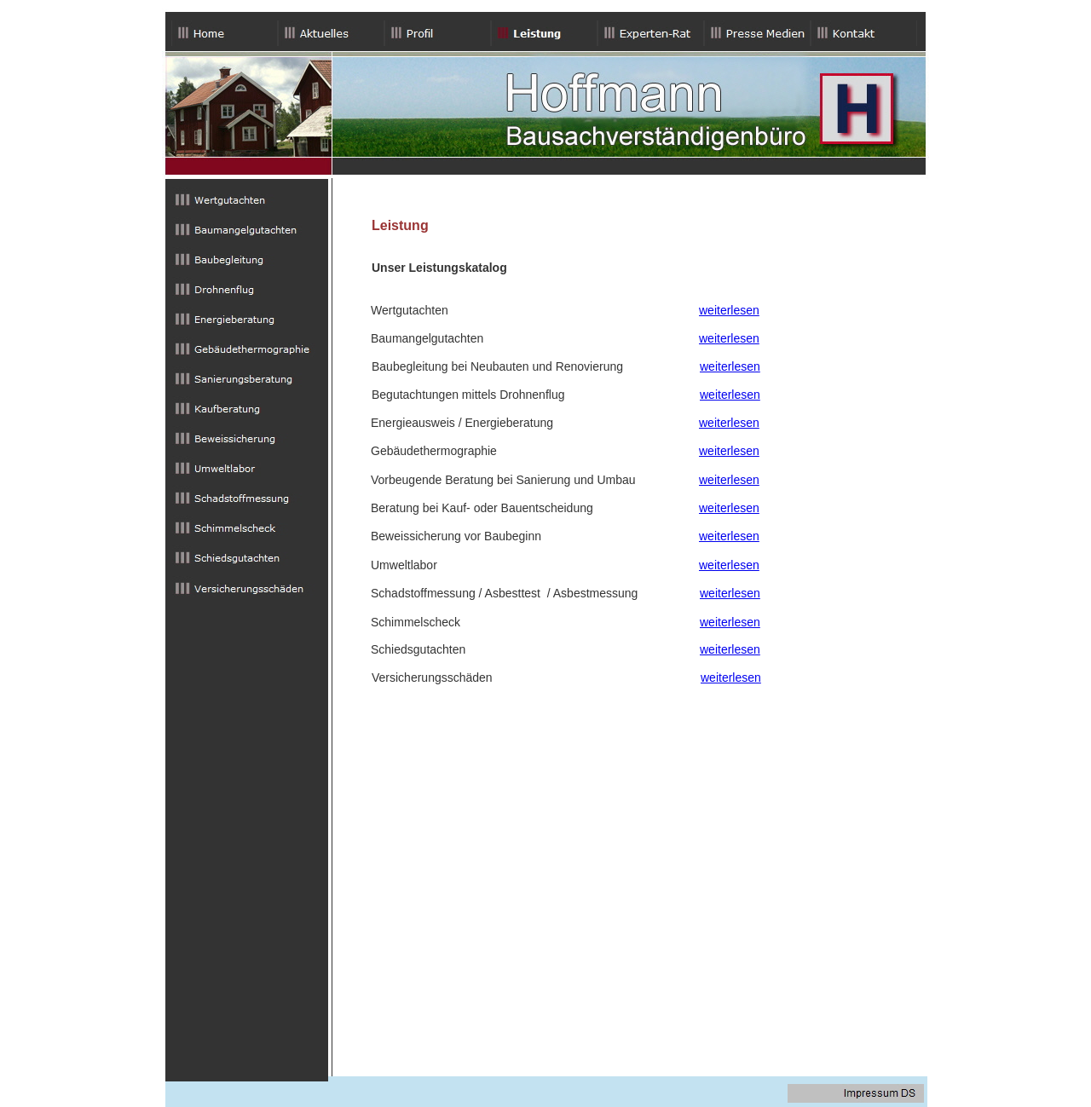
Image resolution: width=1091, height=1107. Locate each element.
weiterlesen (729, 310)
